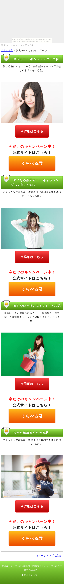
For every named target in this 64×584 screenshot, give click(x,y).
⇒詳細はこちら (32, 131)
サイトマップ (30, 575)
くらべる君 (7, 50)
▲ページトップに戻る (48, 555)
